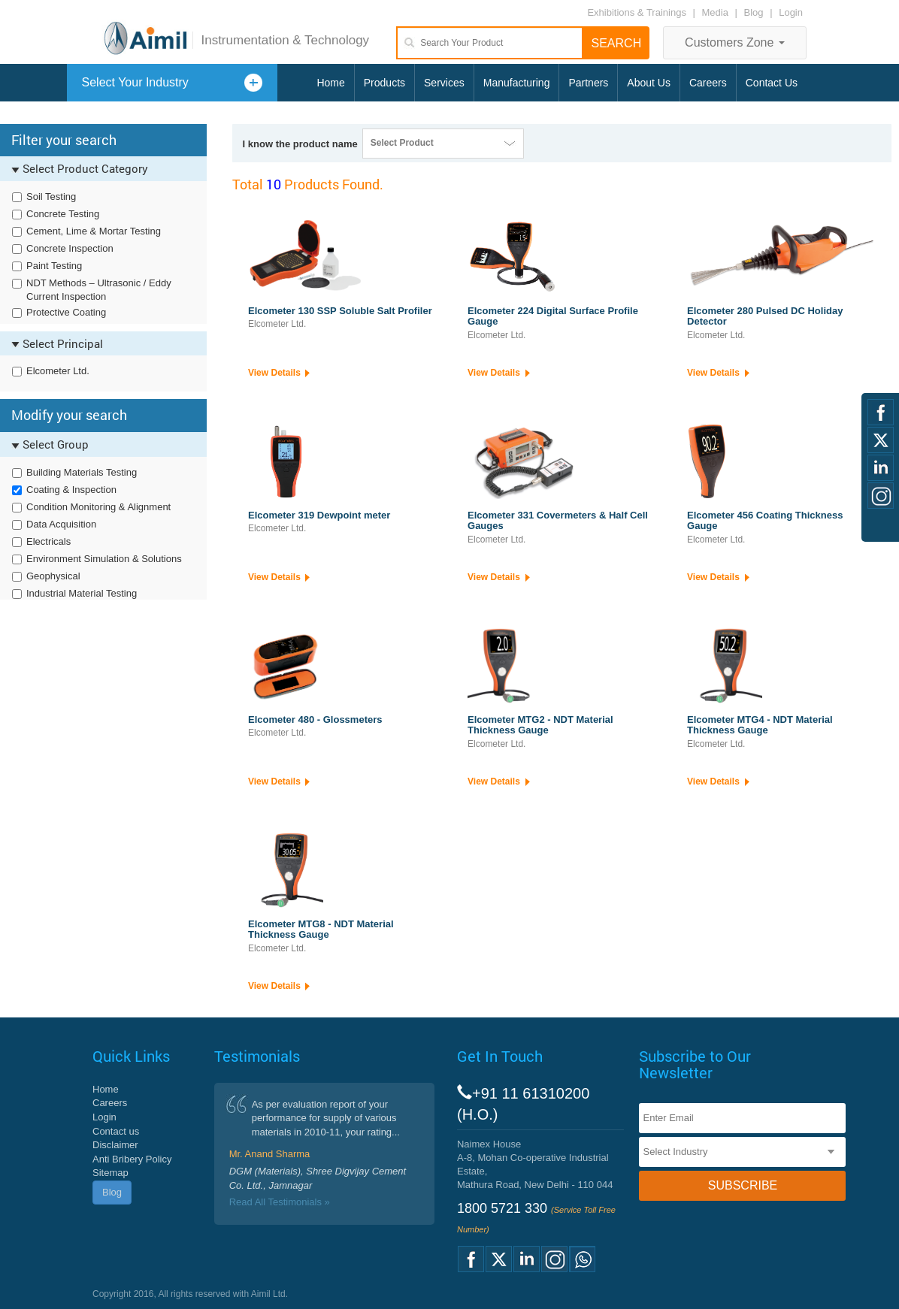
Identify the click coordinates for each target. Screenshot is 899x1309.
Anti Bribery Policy (131, 1159)
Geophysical (53, 576)
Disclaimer (115, 1144)
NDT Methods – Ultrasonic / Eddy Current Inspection (98, 290)
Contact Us (772, 83)
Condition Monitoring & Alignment (98, 506)
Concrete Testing (62, 213)
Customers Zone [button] (735, 42)
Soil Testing (51, 196)
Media (716, 12)
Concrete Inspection (70, 248)
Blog (754, 12)
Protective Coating (66, 312)
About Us (648, 83)
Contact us (115, 1131)
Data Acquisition (61, 524)
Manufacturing (516, 83)
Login (791, 12)
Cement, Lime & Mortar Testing (93, 231)
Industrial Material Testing (81, 593)
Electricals (48, 541)
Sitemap (110, 1172)
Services (444, 83)
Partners (588, 83)
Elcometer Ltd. (57, 370)
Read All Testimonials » (279, 1202)
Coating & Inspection (71, 489)
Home (330, 83)
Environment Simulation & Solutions (104, 558)
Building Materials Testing (81, 472)
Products (384, 83)
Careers (708, 83)
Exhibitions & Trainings (636, 12)
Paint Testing (54, 265)
